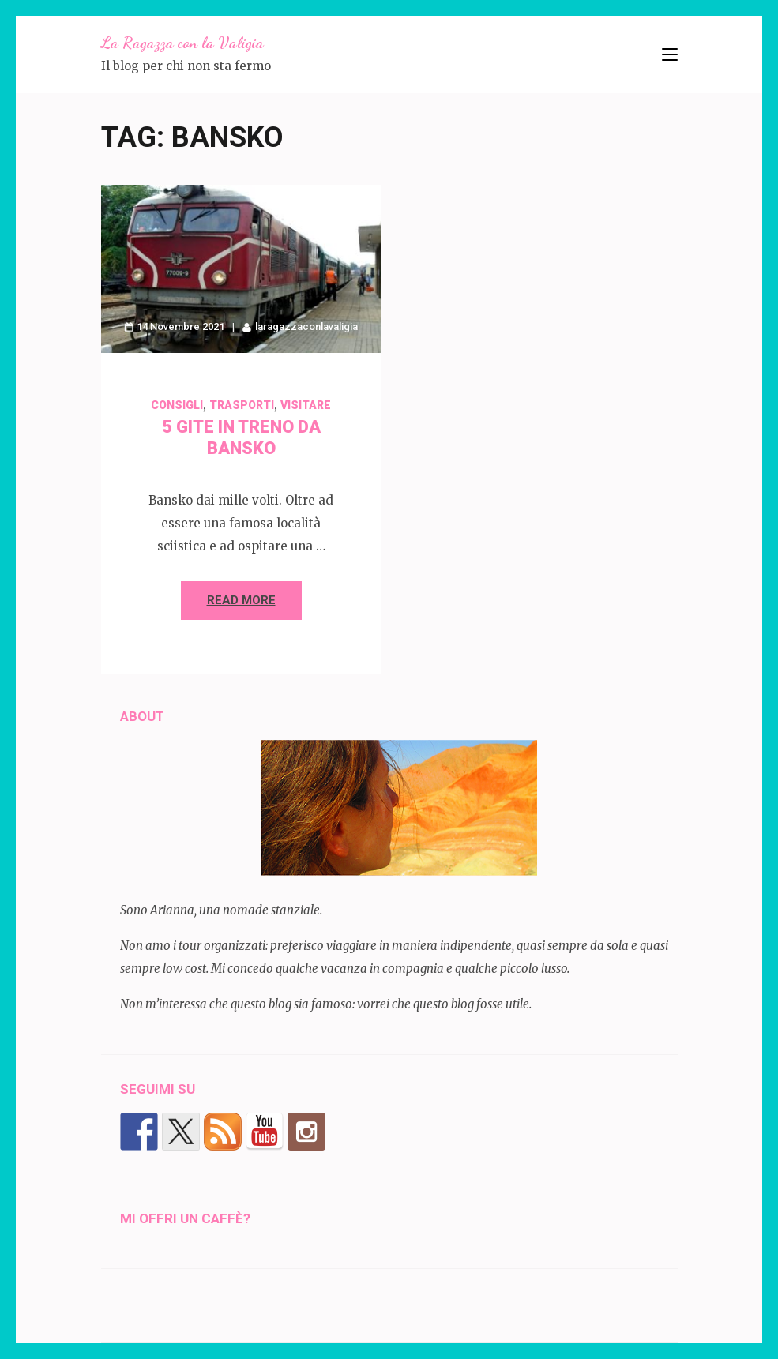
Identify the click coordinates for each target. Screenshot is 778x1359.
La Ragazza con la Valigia (182, 42)
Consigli (177, 405)
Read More (241, 600)
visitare (305, 405)
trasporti (241, 405)
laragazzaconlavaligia (306, 326)
